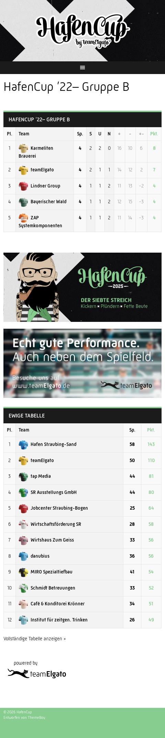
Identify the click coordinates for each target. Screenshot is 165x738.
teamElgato (36, 169)
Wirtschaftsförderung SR (50, 524)
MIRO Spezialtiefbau (46, 571)
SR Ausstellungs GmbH (48, 492)
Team (24, 133)
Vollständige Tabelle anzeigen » (34, 638)
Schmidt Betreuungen (47, 588)
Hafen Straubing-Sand (47, 444)
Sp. (80, 133)
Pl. (9, 133)
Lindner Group (39, 186)
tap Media (35, 476)
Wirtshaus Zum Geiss (46, 540)
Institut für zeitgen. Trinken (53, 619)
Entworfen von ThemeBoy (24, 717)
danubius (34, 556)
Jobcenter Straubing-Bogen (53, 508)
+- (141, 133)
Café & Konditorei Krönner (52, 603)
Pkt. (154, 133)
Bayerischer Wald (42, 201)
